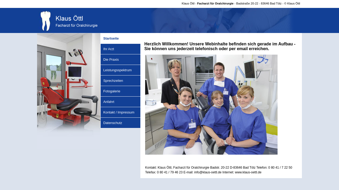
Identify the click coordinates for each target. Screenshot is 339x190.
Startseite (111, 38)
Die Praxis (111, 59)
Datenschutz (112, 123)
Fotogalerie (111, 91)
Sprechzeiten (113, 81)
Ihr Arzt (108, 49)
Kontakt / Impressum (118, 112)
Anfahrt (108, 102)
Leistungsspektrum (117, 70)
